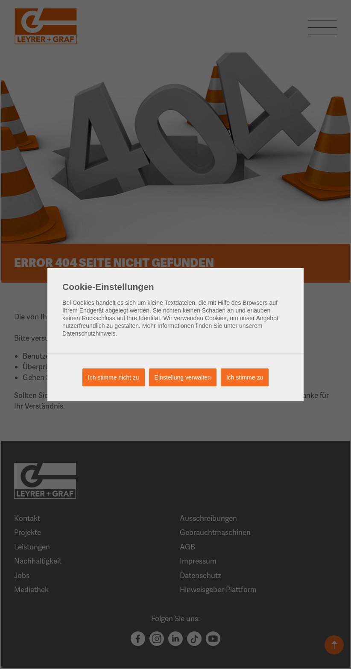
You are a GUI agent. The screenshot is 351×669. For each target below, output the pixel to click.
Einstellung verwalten (183, 377)
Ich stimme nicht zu (113, 377)
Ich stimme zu (244, 377)
